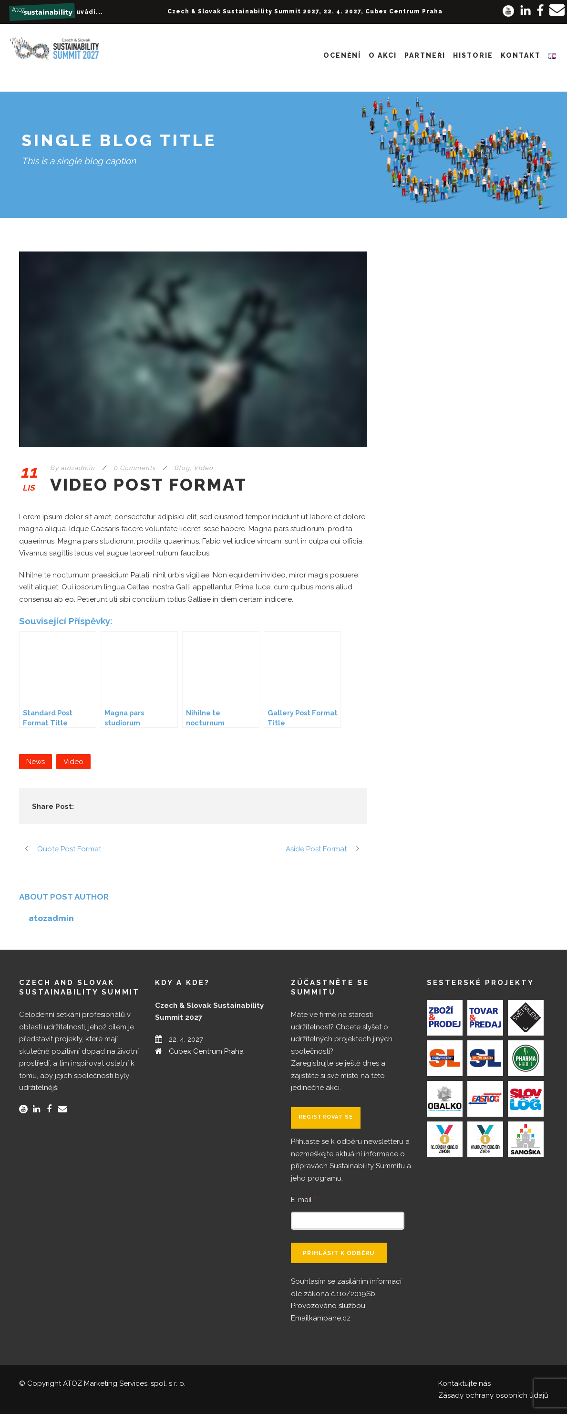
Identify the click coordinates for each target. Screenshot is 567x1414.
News (35, 761)
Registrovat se (326, 1117)
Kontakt (521, 55)
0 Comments (134, 467)
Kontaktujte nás (464, 1383)
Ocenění (342, 55)
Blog (182, 467)
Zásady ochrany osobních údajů (493, 1395)
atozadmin (78, 467)
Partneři (424, 55)
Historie (473, 55)
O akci (383, 55)
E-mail (303, 1199)
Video (203, 467)
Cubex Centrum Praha (206, 1051)
